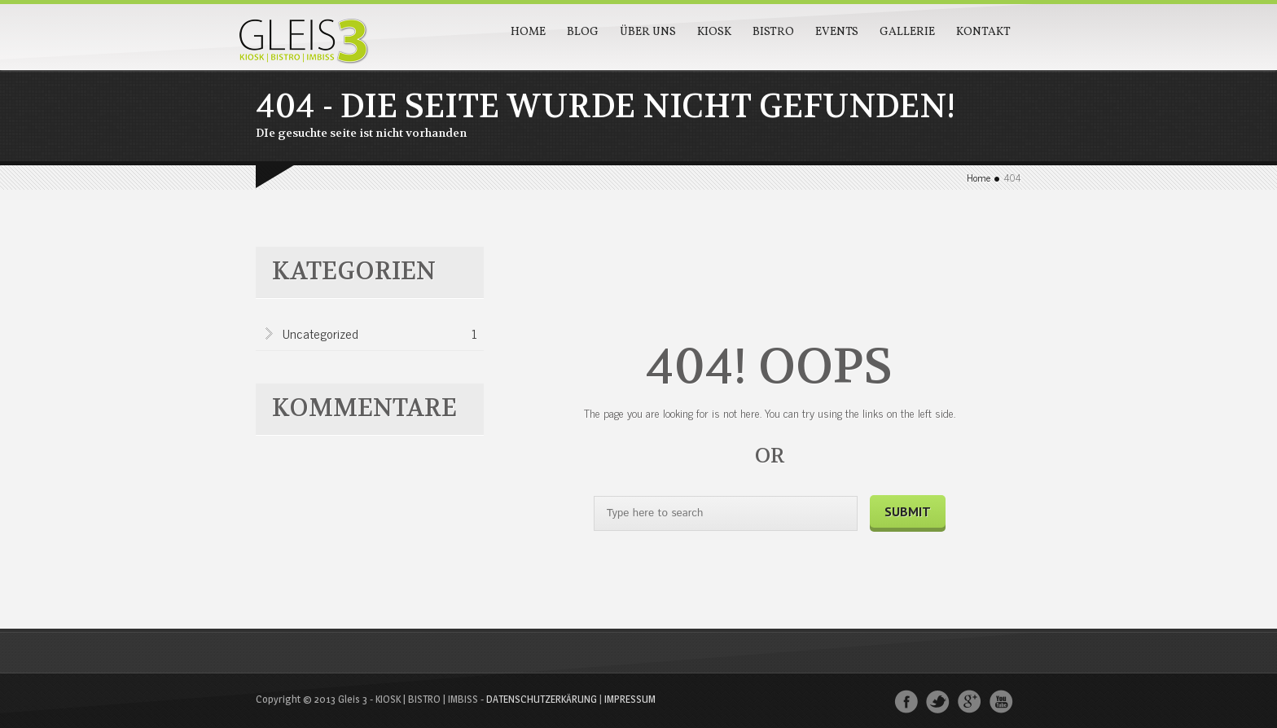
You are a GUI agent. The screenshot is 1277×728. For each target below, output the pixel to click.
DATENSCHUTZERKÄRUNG (541, 698)
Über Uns (648, 32)
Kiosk (714, 32)
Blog (583, 32)
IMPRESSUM (630, 698)
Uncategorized (380, 335)
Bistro (773, 32)
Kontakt (983, 32)
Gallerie (907, 32)
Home (528, 32)
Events (836, 32)
